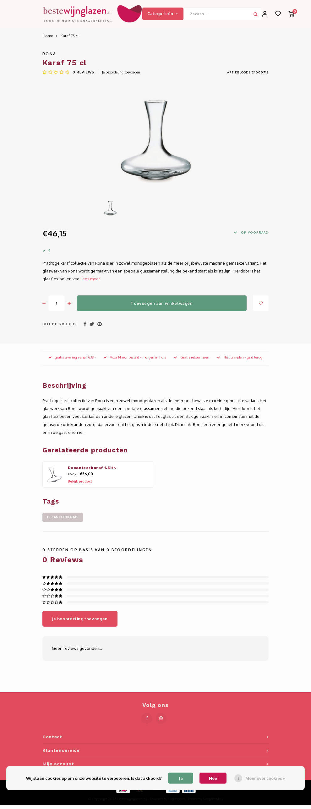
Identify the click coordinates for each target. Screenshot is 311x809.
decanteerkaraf (62, 521)
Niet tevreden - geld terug (239, 361)
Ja (181, 778)
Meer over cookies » (265, 778)
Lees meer (90, 282)
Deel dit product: (60, 328)
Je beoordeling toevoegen (121, 76)
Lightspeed (176, 803)
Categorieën (162, 15)
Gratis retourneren (191, 361)
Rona (49, 58)
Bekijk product (80, 485)
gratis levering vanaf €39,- (72, 361)
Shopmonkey (213, 803)
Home (47, 40)
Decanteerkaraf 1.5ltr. (92, 472)
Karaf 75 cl (70, 40)
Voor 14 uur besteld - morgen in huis (135, 361)
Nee (213, 778)
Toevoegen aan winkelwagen (162, 307)
